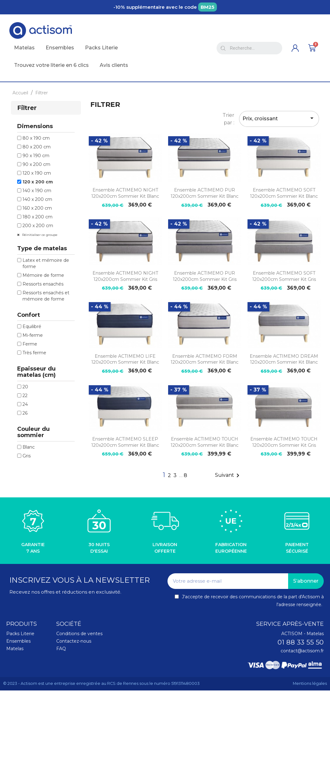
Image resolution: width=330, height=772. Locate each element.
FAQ (61, 648)
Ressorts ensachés (42, 284)
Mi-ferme (32, 335)
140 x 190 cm (36, 190)
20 (25, 387)
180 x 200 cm (37, 217)
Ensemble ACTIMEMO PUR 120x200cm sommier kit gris (205, 276)
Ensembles (18, 641)
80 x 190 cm (36, 138)
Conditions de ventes (79, 633)
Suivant (228, 475)
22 (25, 395)
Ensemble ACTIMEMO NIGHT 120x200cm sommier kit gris (125, 276)
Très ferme (34, 353)
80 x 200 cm (36, 147)
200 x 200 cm (37, 225)
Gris (26, 456)
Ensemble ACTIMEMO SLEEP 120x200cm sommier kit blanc (125, 442)
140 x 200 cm (37, 199)
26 (25, 413)
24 (25, 404)
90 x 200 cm (36, 164)
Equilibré (31, 326)
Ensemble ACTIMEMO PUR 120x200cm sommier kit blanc (204, 193)
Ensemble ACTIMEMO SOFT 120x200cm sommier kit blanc (284, 193)
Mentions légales (310, 683)
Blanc (28, 447)
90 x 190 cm (35, 155)
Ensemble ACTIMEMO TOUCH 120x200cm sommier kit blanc (204, 442)
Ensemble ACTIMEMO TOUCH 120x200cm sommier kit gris (284, 442)
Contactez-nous (73, 641)
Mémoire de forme (43, 275)
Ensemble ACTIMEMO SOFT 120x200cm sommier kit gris (284, 276)
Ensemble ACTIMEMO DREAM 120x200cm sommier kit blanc (284, 359)
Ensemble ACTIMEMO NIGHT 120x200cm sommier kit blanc (125, 193)
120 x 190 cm (36, 173)
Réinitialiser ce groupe (39, 235)
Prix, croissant (279, 118)
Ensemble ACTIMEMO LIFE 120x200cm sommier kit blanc (125, 359)
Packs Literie (20, 633)
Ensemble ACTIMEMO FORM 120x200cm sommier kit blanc (204, 359)
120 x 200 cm (37, 182)
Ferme (29, 344)
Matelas (14, 648)
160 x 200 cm (37, 208)
